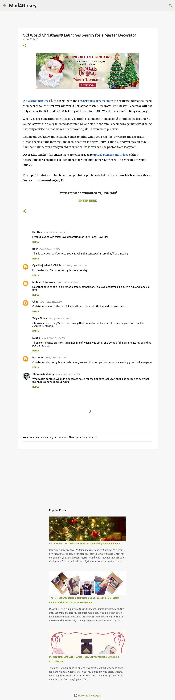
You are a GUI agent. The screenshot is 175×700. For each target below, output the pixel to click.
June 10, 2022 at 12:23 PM (68, 374)
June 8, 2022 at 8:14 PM (76, 265)
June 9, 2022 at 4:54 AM (67, 282)
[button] (25, 46)
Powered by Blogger (87, 695)
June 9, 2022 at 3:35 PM (55, 357)
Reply (35, 242)
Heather (37, 232)
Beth (35, 248)
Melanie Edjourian (43, 282)
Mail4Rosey (23, 5)
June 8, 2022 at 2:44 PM (54, 232)
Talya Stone (39, 318)
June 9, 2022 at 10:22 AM (59, 318)
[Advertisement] (87, 476)
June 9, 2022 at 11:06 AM (53, 338)
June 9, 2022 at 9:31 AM (50, 302)
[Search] (41, 5)
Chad (35, 301)
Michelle (37, 357)
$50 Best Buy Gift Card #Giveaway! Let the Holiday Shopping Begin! (84, 543)
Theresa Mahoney (43, 374)
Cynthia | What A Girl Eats (48, 265)
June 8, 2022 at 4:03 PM (50, 249)
